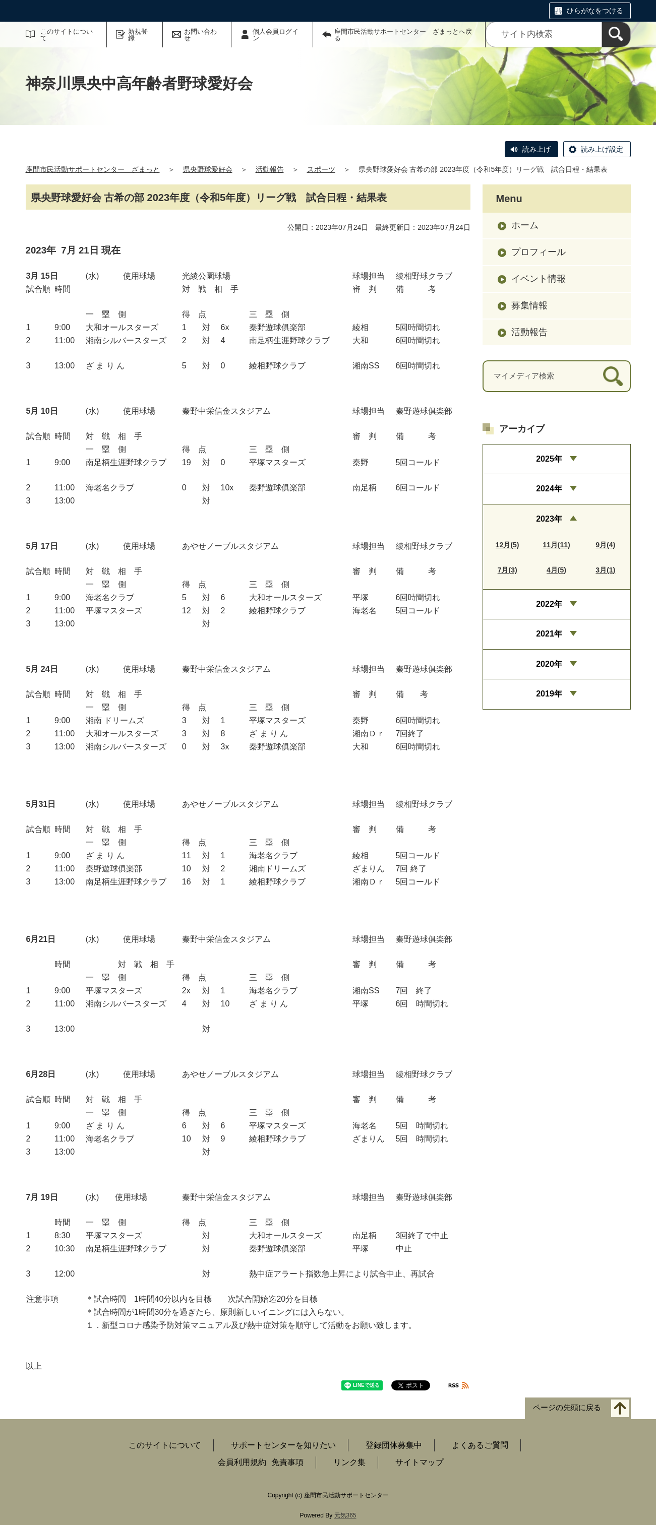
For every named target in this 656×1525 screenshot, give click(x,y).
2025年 (549, 459)
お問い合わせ (200, 35)
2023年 (549, 519)
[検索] (616, 34)
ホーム (525, 225)
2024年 (549, 488)
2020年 (549, 664)
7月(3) (507, 570)
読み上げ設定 (602, 149)
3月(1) (605, 570)
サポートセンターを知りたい (283, 1445)
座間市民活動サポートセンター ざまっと (93, 169)
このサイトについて (66, 35)
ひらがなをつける (595, 11)
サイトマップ (419, 1462)
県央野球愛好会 (207, 169)
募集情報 (529, 305)
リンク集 (349, 1462)
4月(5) (556, 570)
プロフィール (538, 252)
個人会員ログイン (276, 35)
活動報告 (270, 169)
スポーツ (321, 169)
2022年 (549, 604)
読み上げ (536, 149)
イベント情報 (538, 279)
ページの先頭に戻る (567, 1408)
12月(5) (507, 545)
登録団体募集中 (394, 1445)
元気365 (345, 1515)
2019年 (549, 693)
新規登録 (138, 35)
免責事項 (287, 1462)
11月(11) (556, 545)
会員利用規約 (242, 1462)
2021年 (549, 633)
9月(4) (605, 545)
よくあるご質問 (480, 1445)
